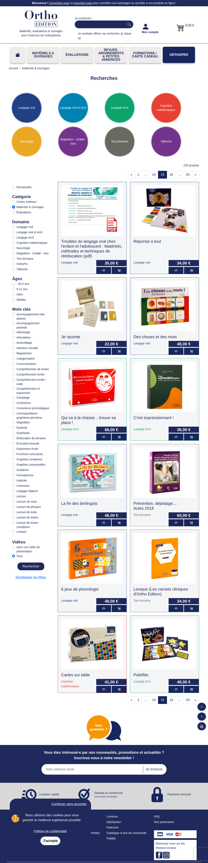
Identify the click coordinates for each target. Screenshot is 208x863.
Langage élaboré (27, 491)
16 (171, 174)
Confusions (23, 402)
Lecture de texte (26, 512)
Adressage (23, 332)
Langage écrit (119, 107)
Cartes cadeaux (26, 201)
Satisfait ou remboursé (108, 794)
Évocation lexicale (27, 443)
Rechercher (31, 566)
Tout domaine (119, 141)
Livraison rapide (49, 794)
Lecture (21, 496)
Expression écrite (27, 448)
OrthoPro (178, 54)
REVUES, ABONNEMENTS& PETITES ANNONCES (111, 54)
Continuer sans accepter (69, 804)
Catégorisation (25, 358)
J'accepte (50, 840)
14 (154, 174)
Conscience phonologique (32, 408)
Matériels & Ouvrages (43, 54)
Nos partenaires (164, 822)
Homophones (24, 475)
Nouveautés (24, 187)
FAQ (157, 816)
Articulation (23, 337)
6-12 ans (21, 289)
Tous (19, 556)
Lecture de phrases (28, 506)
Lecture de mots (26, 501)
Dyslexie (21, 427)
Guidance (22, 470)
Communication (26, 363)
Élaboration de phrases (31, 438)
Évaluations (77, 54)
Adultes (21, 299)
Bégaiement (24, 353)
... (145, 174)
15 (162, 174)
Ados (19, 294)
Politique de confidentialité (50, 831)
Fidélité (111, 838)
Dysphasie (23, 433)
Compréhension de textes (32, 369)
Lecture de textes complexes (27, 525)
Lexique (21, 531)
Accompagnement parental (27, 325)
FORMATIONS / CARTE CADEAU (145, 54)
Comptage (23, 397)
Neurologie (27, 141)
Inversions (22, 485)
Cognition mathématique (166, 108)
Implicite (21, 480)
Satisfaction (113, 822)
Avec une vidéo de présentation (28, 549)
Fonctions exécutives (29, 454)
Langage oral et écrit (73, 107)
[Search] (99, 24)
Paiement (112, 827)
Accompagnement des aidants (30, 316)
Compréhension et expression (28, 391)
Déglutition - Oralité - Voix (73, 141)
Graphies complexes (29, 459)
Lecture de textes (27, 517)
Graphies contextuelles (30, 464)
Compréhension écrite (30, 374)
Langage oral (26, 107)
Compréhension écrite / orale (31, 382)
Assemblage (24, 342)
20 (188, 174)
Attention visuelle (27, 348)
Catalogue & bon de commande (126, 833)
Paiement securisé (179, 794)
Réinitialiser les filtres (31, 577)
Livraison (112, 816)
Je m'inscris (154, 769)
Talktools (166, 141)
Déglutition (23, 422)
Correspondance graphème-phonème (29, 415)
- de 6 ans (22, 283)
